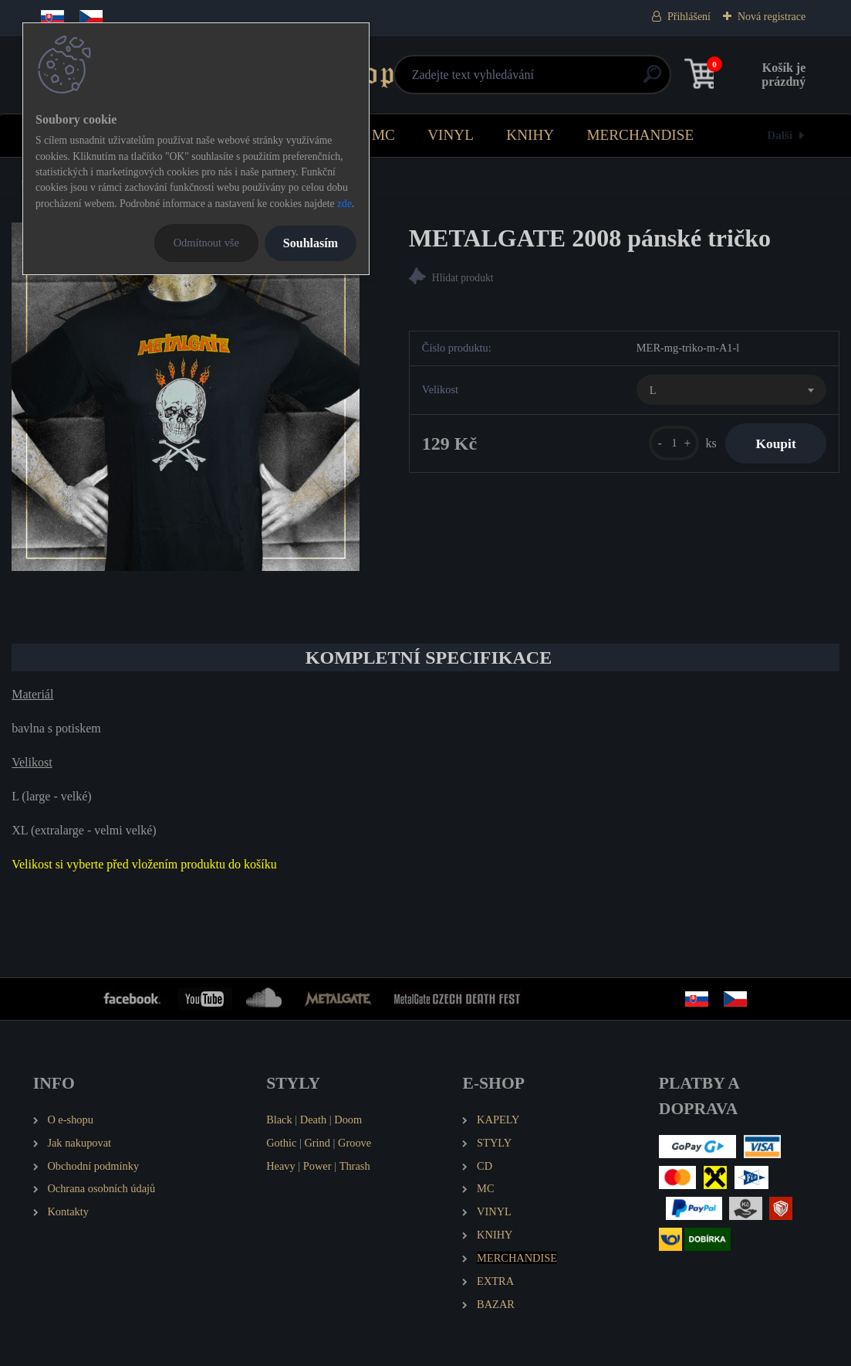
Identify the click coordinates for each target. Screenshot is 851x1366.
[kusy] (672, 443)
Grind (317, 1143)
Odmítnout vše (206, 242)
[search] (557, 80)
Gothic (281, 1143)
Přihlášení (689, 16)
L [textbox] (653, 390)
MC (383, 135)
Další (779, 134)
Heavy (280, 1166)
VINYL (450, 135)
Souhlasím (310, 243)
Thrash (354, 1166)
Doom (348, 1119)
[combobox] (731, 390)
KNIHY (530, 135)
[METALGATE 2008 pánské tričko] (186, 397)
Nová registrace (771, 16)
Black (279, 1119)
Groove (354, 1143)
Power (317, 1166)
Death (313, 1119)
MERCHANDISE (640, 135)
